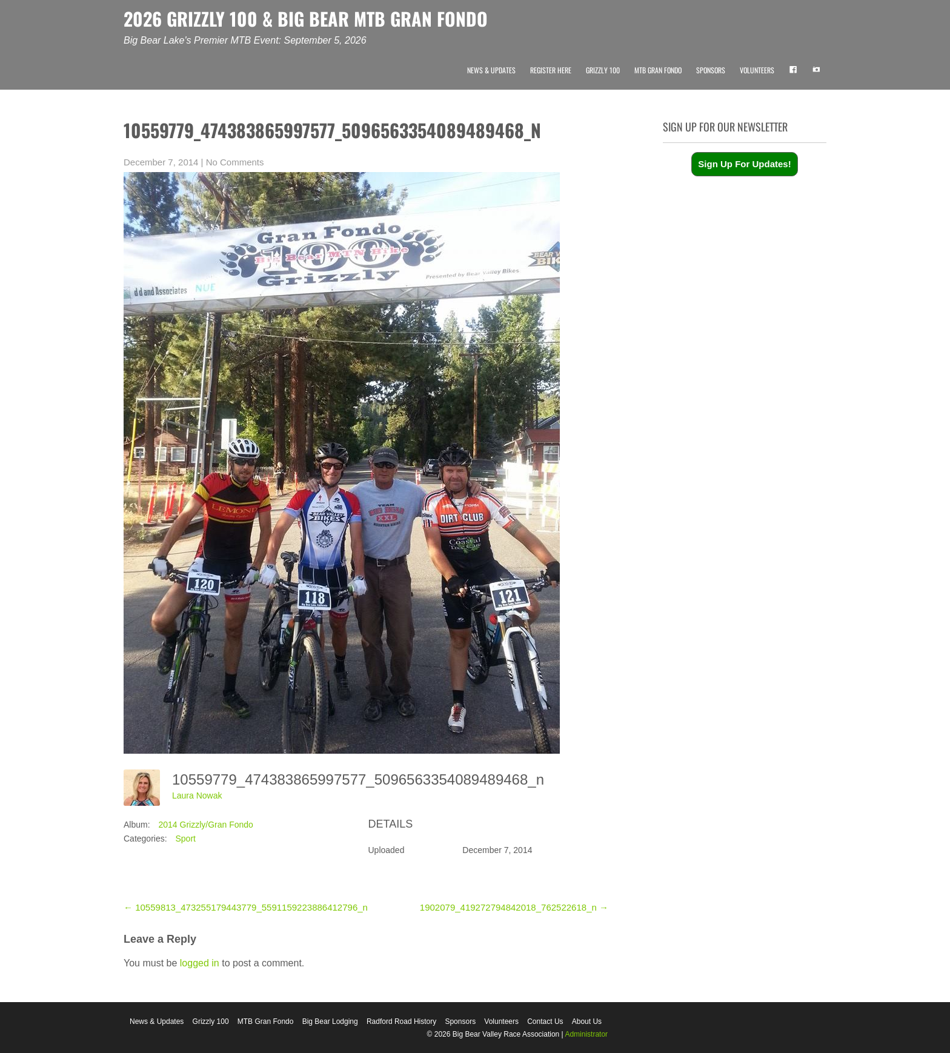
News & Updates (491, 70)
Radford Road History (401, 1021)
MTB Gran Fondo (658, 70)
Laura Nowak (197, 795)
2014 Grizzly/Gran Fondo (205, 824)
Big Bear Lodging (330, 1021)
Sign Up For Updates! (744, 164)
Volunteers (757, 70)
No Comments (235, 162)
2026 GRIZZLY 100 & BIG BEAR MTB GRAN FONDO (306, 18)
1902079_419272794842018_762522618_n (514, 907)
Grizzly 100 (603, 70)
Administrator (586, 1034)
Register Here (550, 70)
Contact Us (545, 1021)
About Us (587, 1021)
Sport (185, 838)
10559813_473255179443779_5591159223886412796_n (246, 907)
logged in (199, 963)
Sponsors (710, 70)
